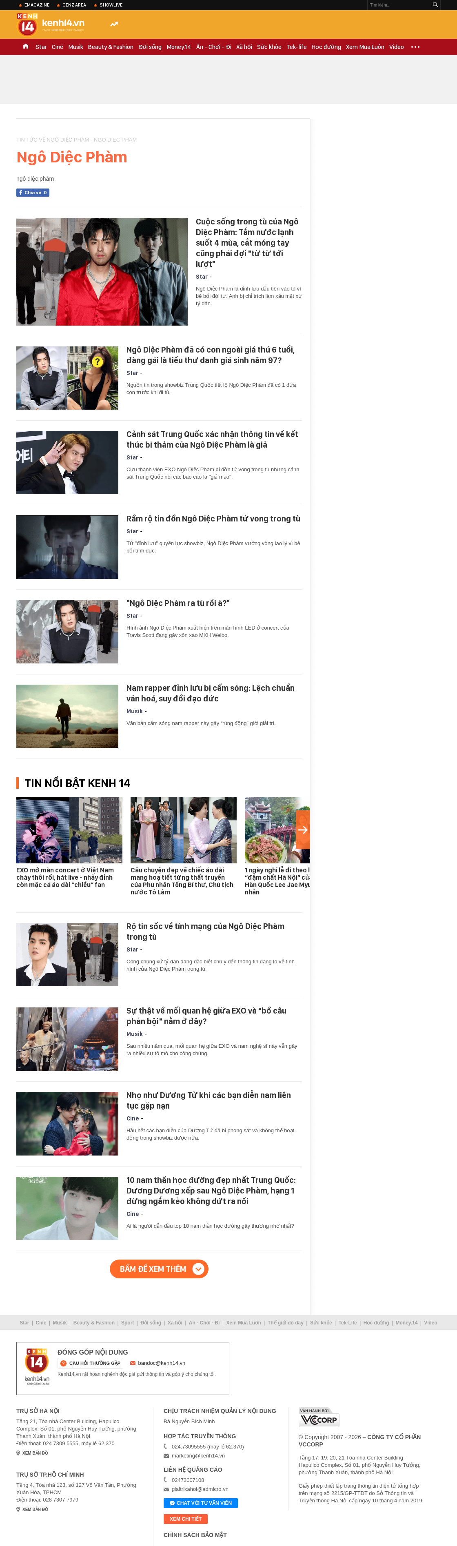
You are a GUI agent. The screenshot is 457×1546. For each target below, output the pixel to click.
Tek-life (296, 47)
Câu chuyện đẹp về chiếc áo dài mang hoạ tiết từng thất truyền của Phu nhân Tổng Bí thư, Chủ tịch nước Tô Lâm (182, 881)
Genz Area (74, 5)
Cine (132, 1118)
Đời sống (150, 47)
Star (41, 47)
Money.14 (178, 47)
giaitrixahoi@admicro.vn (200, 1489)
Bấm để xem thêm (153, 1269)
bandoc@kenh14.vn (162, 1363)
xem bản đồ (35, 1453)
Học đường (326, 47)
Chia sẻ (36, 193)
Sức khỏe (269, 47)
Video (396, 47)
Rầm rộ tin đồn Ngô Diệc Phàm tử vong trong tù (213, 518)
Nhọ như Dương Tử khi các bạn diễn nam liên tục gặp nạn (208, 1100)
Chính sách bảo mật (195, 1535)
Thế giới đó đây (286, 1323)
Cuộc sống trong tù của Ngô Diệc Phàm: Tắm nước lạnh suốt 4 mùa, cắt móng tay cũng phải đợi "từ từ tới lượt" (247, 243)
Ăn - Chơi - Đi (213, 47)
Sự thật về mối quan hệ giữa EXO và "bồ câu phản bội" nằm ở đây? (206, 1016)
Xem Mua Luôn (365, 47)
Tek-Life (348, 1323)
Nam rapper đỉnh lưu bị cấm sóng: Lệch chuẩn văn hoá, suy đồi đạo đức (210, 693)
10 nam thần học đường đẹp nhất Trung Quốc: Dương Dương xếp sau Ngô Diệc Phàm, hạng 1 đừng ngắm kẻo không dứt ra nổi (211, 1190)
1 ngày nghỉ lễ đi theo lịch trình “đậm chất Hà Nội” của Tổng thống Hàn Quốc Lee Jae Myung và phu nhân (296, 881)
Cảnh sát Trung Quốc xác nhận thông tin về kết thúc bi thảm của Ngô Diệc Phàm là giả (212, 439)
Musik (75, 47)
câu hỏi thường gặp (94, 1363)
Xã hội (244, 47)
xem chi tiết (186, 1519)
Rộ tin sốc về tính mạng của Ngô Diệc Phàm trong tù (205, 931)
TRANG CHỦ (25, 47)
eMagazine (36, 5)
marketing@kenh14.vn (198, 1456)
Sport (127, 1323)
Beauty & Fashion (110, 47)
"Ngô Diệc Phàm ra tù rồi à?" (178, 603)
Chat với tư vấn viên (201, 1503)
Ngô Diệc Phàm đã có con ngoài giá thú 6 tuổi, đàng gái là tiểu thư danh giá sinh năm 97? (210, 355)
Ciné (57, 47)
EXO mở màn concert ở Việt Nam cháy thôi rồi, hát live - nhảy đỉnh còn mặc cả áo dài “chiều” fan (65, 877)
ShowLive (111, 5)
